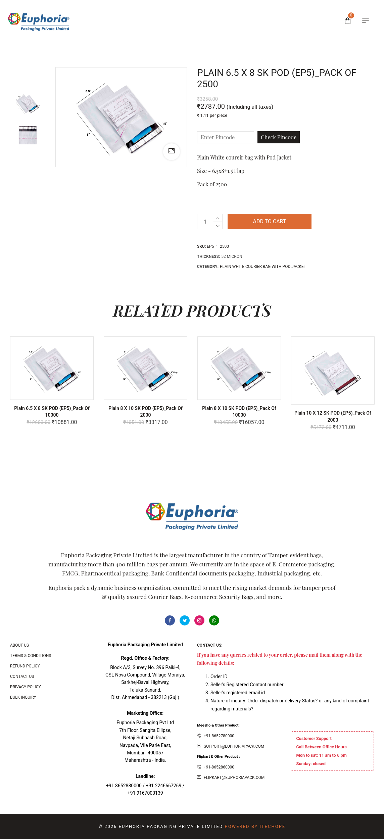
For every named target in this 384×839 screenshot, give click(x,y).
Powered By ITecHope (255, 826)
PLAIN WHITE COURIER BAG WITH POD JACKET (263, 266)
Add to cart (269, 221)
